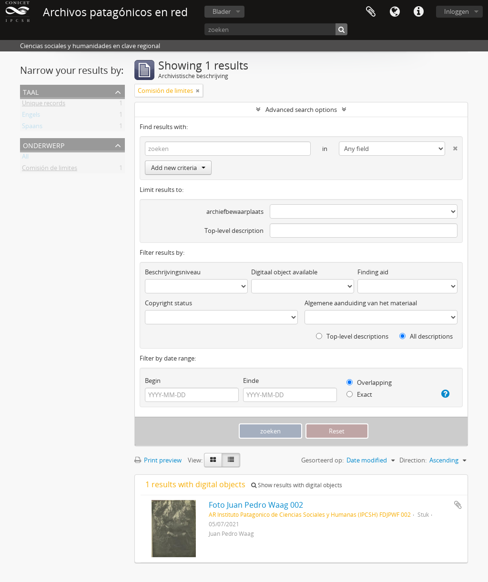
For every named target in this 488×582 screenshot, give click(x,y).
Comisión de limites (49, 169)
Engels (31, 116)
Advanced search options (301, 109)
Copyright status (168, 303)
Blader (222, 11)
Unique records (43, 104)
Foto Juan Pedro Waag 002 (256, 505)
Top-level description (234, 230)
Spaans (32, 127)
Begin (153, 380)
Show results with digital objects (296, 485)
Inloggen (456, 11)
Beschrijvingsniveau (173, 272)
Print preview (158, 460)
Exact (359, 394)
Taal (395, 12)
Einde (251, 380)
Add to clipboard (458, 505)
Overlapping (369, 382)
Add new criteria (178, 167)
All (25, 158)
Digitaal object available (284, 272)
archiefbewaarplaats (235, 211)
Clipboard (371, 12)
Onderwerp (43, 144)
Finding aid (372, 272)
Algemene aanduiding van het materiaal (361, 303)
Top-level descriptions (352, 336)
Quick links (418, 12)
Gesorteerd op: (322, 460)
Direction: (413, 460)
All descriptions (426, 336)
